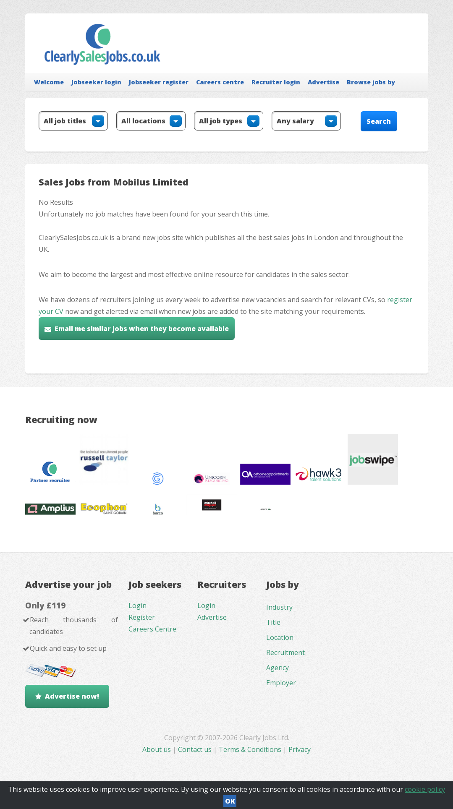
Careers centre (220, 82)
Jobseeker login (96, 82)
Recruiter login (275, 82)
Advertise (323, 82)
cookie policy (425, 789)
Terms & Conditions (250, 749)
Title (273, 622)
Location (279, 637)
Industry (279, 607)
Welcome (49, 82)
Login (137, 605)
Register (141, 617)
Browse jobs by (371, 82)
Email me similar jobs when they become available (142, 328)
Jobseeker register (159, 82)
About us (157, 749)
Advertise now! (72, 696)
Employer (281, 682)
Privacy (299, 749)
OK (230, 801)
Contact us (195, 749)
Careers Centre (152, 629)
